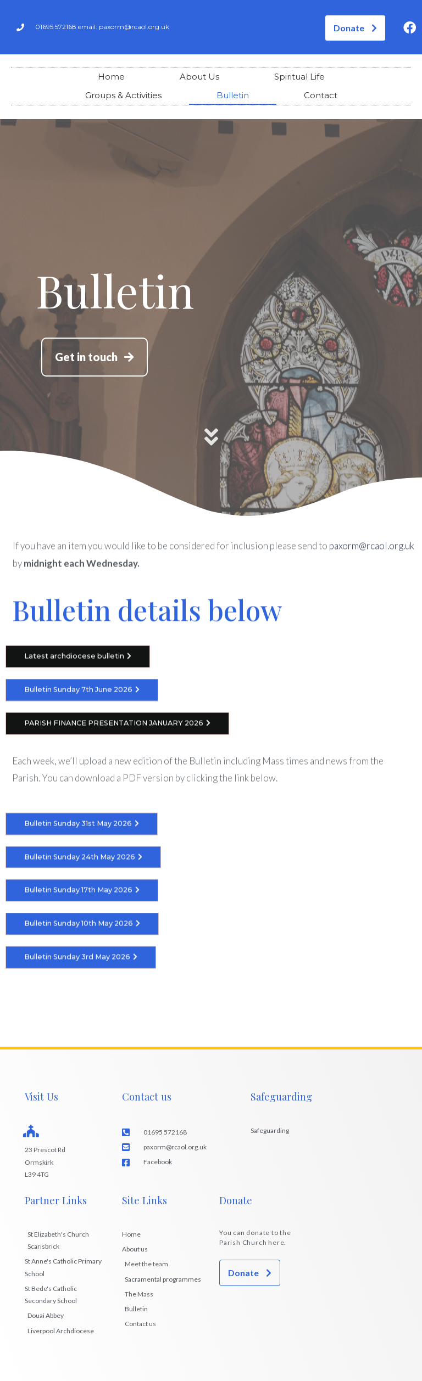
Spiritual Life (299, 76)
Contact (320, 95)
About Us (199, 76)
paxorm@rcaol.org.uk (371, 550)
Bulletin (232, 95)
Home (111, 76)
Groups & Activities (123, 95)
